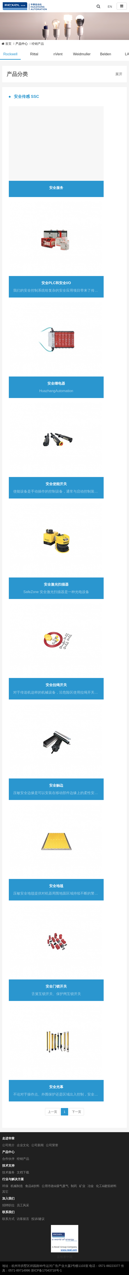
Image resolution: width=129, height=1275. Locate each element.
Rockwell (10, 54)
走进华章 (8, 1138)
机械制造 (17, 1186)
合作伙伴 (8, 1158)
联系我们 (8, 1212)
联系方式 (8, 1219)
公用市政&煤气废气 (55, 1186)
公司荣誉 (52, 1145)
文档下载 (23, 1172)
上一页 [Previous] (52, 1112)
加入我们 (8, 1198)
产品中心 (8, 1152)
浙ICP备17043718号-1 (46, 1270)
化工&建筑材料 (106, 1186)
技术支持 (8, 1165)
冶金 (91, 1186)
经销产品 (38, 43)
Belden (105, 54)
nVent (58, 54)
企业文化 (23, 1145)
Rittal (34, 54)
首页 (6, 43)
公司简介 (8, 1145)
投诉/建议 (38, 1219)
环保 (5, 1186)
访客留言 (23, 1219)
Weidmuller (82, 54)
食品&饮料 (32, 1186)
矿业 (82, 1186)
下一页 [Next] (76, 1112)
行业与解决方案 (13, 1179)
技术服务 (8, 1172)
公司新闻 (37, 1145)
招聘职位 (8, 1205)
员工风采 (23, 1205)
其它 (5, 1191)
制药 (74, 1186)
